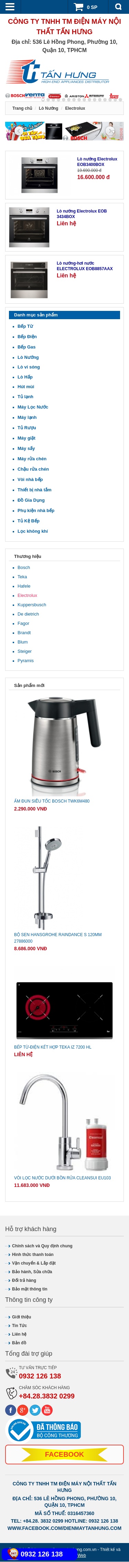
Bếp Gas (27, 347)
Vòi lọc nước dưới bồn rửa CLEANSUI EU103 (62, 1178)
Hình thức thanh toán (33, 1255)
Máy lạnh (27, 417)
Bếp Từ (25, 326)
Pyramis (26, 661)
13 (110, 99)
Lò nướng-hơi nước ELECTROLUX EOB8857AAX (85, 266)
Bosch (24, 567)
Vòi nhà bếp (30, 479)
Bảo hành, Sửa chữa (32, 1272)
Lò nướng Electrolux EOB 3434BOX (82, 214)
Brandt (24, 633)
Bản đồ (19, 1343)
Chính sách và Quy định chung (42, 1246)
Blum (23, 642)
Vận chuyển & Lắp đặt (34, 1263)
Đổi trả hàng (24, 1281)
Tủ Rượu (27, 428)
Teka (22, 577)
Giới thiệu (21, 1317)
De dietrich (28, 614)
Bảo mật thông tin (29, 1289)
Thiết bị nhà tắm (35, 490)
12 (105, 99)
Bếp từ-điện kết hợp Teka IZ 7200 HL (53, 1047)
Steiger (25, 651)
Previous (19, 131)
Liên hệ (19, 1335)
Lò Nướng (28, 357)
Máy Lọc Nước (33, 407)
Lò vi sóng (29, 367)
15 (120, 99)
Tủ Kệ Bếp (29, 521)
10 (94, 99)
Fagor (23, 623)
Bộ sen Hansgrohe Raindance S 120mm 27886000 (57, 938)
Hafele (24, 586)
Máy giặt (26, 438)
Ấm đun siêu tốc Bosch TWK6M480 (51, 801)
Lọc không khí (33, 531)
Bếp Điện (27, 337)
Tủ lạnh (25, 397)
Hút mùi (26, 387)
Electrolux (27, 595)
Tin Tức (19, 1326)
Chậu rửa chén (33, 469)
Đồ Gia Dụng (31, 500)
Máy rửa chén (32, 459)
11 (99, 99)
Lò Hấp (25, 377)
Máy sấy (26, 448)
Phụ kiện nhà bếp (36, 510)
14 (115, 99)
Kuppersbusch (32, 605)
